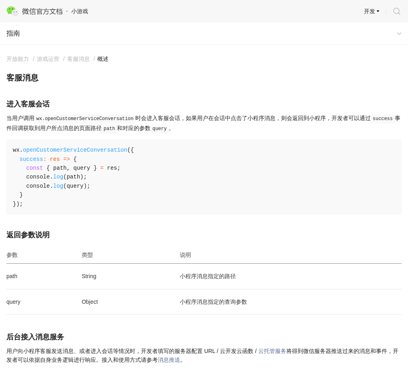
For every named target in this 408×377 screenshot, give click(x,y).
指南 (13, 33)
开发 (369, 11)
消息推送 (169, 360)
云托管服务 (272, 351)
